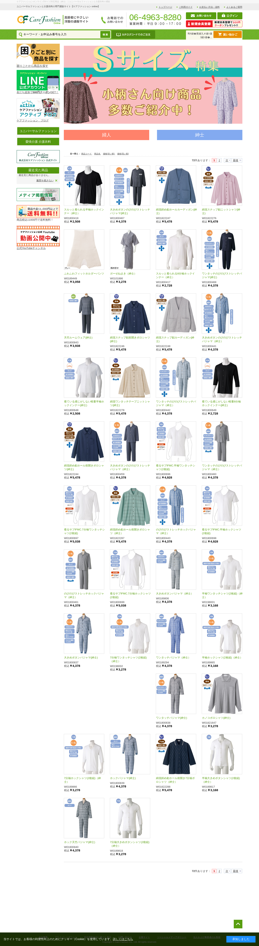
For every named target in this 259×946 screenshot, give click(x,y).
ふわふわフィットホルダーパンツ (84, 273)
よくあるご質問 (234, 7)
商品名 (97, 154)
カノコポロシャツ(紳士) (216, 717)
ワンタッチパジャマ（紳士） (173, 657)
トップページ (165, 7)
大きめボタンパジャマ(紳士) (81, 657)
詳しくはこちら (123, 939)
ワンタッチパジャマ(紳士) (171, 717)
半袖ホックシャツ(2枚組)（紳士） (222, 657)
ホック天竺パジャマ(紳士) (79, 842)
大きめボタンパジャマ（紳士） (174, 593)
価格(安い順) (109, 154)
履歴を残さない (45, 180)
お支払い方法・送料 (209, 7)
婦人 (106, 134)
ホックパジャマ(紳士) (123, 778)
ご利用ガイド (186, 7)
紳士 (199, 134)
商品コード (86, 154)
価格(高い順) (123, 154)
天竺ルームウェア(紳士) (78, 337)
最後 (235, 160)
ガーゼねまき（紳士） (123, 273)
